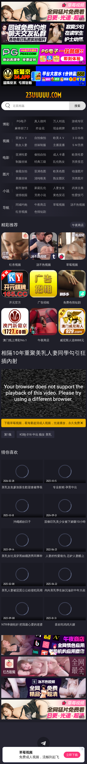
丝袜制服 (40, 145)
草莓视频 (59, 204)
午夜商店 (40, 204)
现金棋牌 (59, 128)
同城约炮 (21, 204)
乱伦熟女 (59, 162)
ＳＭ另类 (77, 145)
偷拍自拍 (40, 154)
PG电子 (21, 121)
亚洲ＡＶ (21, 138)
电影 (6, 157)
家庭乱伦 (40, 188)
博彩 (6, 124)
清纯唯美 (40, 178)
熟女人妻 (21, 145)
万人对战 (59, 121)
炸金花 (40, 128)
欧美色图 (59, 171)
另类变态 (77, 162)
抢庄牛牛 (77, 128)
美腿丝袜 (21, 178)
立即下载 (72, 755)
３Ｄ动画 (77, 138)
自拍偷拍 (40, 138)
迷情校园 (21, 195)
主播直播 (59, 145)
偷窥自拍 (21, 171)
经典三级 (40, 162)
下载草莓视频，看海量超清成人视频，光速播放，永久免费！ (44, 422)
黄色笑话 (59, 195)
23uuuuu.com (43, 95)
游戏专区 (77, 121)
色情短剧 (40, 212)
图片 (6, 174)
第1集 (8, 434)
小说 (6, 191)
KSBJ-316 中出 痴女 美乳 (35, 434)
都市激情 (21, 188)
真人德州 (40, 121)
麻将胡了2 (21, 128)
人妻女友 (59, 188)
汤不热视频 (77, 204)
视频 (6, 140)
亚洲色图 (40, 171)
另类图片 (77, 178)
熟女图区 (59, 178)
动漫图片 (77, 171)
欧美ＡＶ (59, 138)
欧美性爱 (77, 154)
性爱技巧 (77, 195)
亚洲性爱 (21, 154)
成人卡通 (59, 154)
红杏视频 (21, 212)
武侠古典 (77, 188)
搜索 (77, 106)
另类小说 (40, 195)
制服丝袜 (21, 162)
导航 (6, 207)
